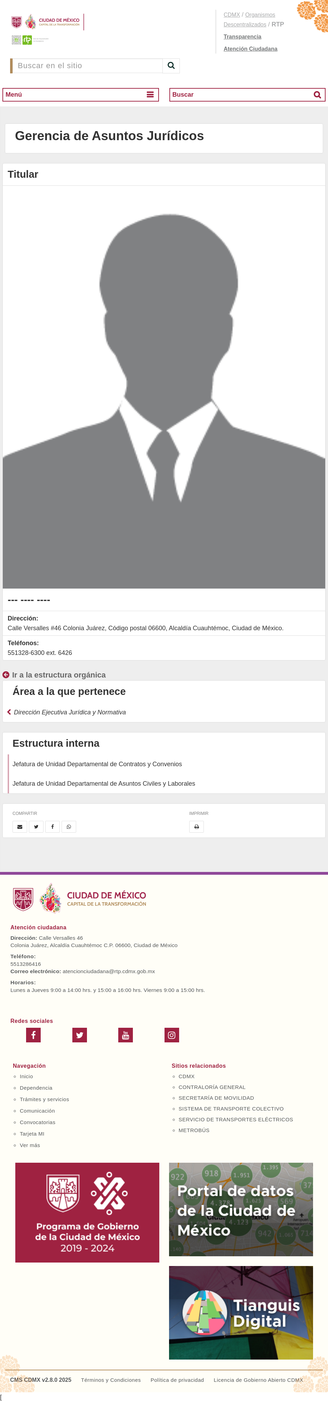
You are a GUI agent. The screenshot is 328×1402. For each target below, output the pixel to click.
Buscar (183, 94)
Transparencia (243, 37)
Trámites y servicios (44, 1099)
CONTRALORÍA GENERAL (212, 1087)
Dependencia (36, 1088)
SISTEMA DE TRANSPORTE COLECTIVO (231, 1109)
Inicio (26, 1076)
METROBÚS (194, 1130)
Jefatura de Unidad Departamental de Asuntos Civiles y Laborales (104, 783)
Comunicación (37, 1111)
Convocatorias (37, 1122)
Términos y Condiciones (111, 1380)
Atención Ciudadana (251, 49)
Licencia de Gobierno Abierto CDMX (258, 1380)
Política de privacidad (177, 1380)
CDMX (232, 15)
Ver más (30, 1145)
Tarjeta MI (32, 1134)
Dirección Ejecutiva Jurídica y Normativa (66, 712)
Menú (14, 94)
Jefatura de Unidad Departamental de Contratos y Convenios (97, 764)
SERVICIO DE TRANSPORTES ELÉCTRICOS (236, 1119)
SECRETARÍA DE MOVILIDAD (216, 1098)
